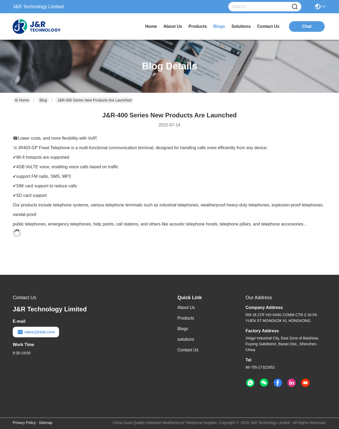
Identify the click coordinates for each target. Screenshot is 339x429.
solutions (241, 26)
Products (185, 318)
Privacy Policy (24, 423)
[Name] (295, 6)
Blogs (182, 328)
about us (172, 26)
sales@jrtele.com (36, 332)
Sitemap (45, 423)
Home (151, 26)
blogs (219, 26)
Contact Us (187, 350)
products (198, 26)
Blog (43, 100)
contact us (268, 26)
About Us (186, 307)
